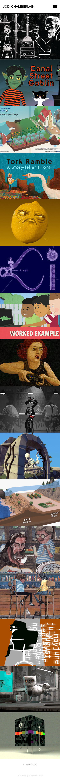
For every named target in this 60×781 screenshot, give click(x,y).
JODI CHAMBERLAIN (18, 6)
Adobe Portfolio (36, 775)
